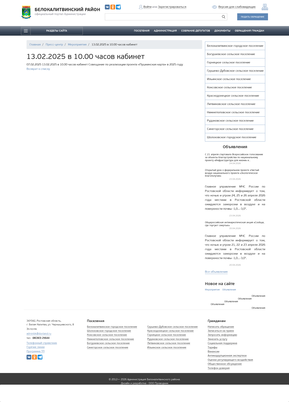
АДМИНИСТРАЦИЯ (165, 30)
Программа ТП (36, 351)
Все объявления (216, 271)
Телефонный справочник (42, 343)
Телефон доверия (219, 368)
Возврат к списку (38, 69)
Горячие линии (36, 347)
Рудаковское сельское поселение (168, 339)
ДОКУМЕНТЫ (222, 30)
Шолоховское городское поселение (109, 330)
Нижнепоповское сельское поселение (110, 339)
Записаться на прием (221, 330)
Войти (147, 6)
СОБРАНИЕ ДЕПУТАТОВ (195, 30)
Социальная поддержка (222, 343)
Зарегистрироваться (172, 6)
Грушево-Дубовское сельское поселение (172, 326)
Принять (210, 393)
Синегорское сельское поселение (107, 347)
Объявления (229, 289)
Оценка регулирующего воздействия (230, 359)
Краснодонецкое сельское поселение (170, 330)
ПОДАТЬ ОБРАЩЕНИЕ (252, 16)
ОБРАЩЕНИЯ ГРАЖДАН (249, 30)
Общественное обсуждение (225, 363)
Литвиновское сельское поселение (168, 343)
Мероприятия (212, 289)
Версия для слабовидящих (237, 6)
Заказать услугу (217, 339)
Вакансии (213, 351)
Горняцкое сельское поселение (166, 334)
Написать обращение (221, 326)
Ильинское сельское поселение (166, 347)
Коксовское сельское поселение (107, 334)
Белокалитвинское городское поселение (112, 326)
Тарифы (212, 347)
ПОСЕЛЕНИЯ (141, 30)
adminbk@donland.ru (39, 333)
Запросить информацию (222, 334)
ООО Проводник (158, 383)
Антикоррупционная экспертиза (227, 355)
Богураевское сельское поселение (108, 343)
